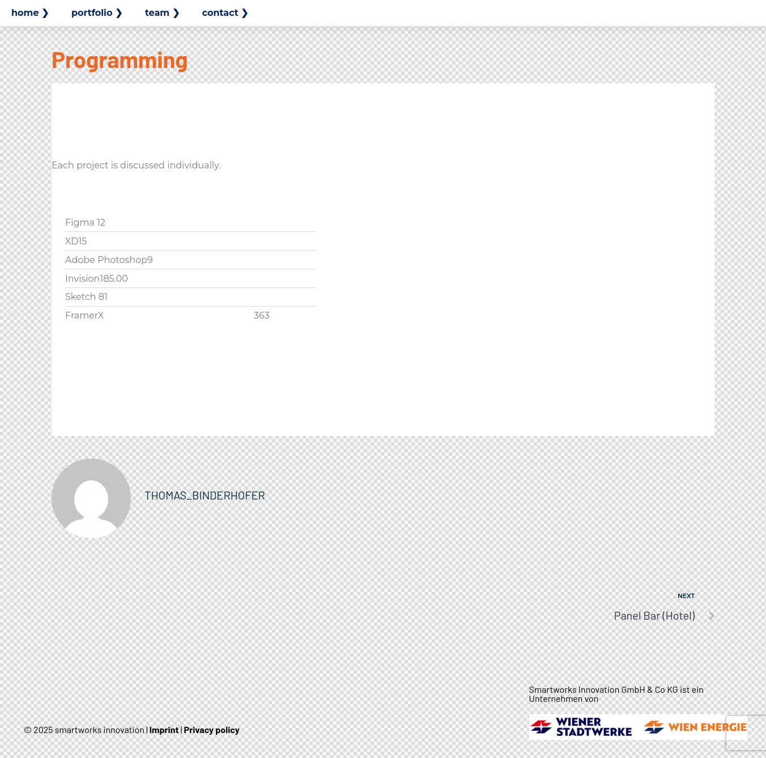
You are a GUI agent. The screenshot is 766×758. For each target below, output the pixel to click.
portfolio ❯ (96, 12)
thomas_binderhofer (204, 495)
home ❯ (30, 12)
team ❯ (162, 12)
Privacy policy (212, 729)
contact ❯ (225, 12)
